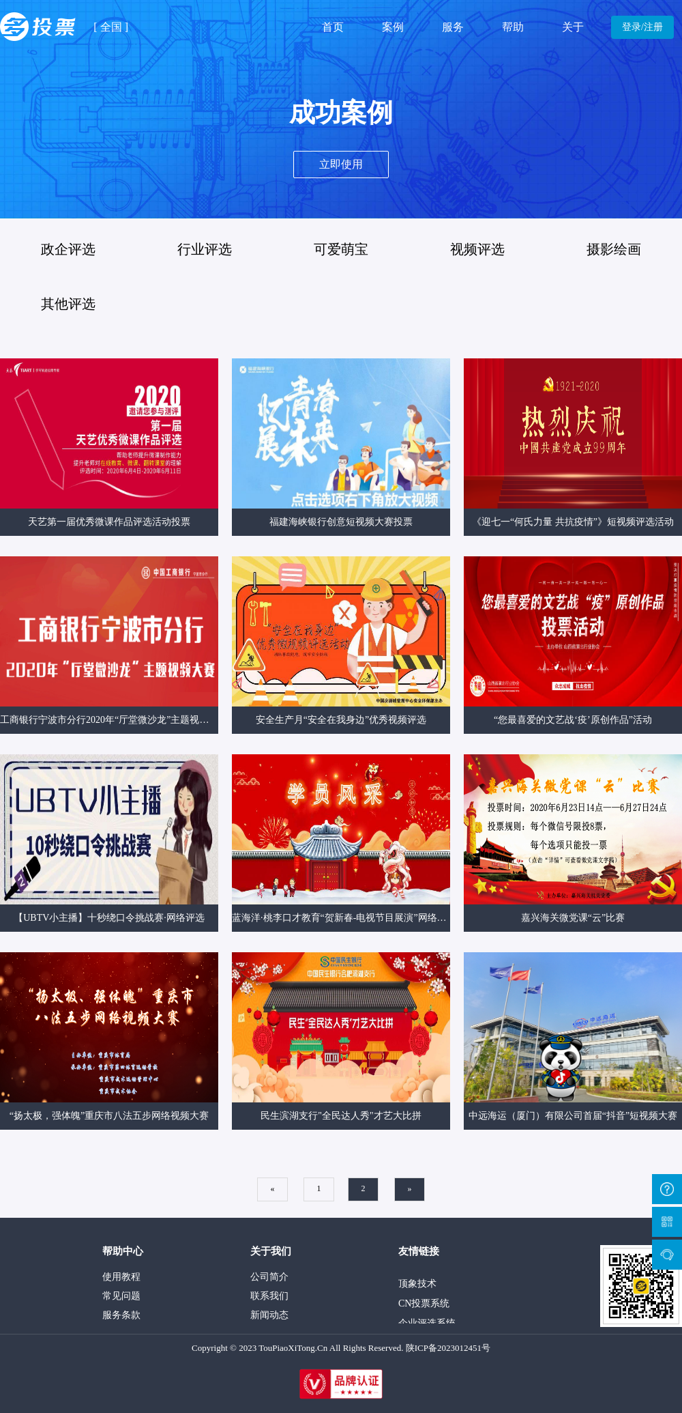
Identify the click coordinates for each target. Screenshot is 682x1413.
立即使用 (341, 164)
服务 (453, 27)
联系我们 (269, 1296)
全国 (111, 27)
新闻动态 (269, 1315)
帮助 (513, 27)
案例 (393, 27)
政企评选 (68, 249)
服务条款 (121, 1315)
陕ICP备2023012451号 (448, 1348)
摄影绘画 (614, 249)
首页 (333, 27)
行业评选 (204, 249)
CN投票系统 (423, 1306)
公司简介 (269, 1277)
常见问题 (121, 1296)
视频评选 (477, 249)
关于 (573, 27)
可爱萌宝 (341, 249)
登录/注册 (642, 27)
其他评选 (68, 303)
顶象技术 (417, 1286)
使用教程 (121, 1277)
